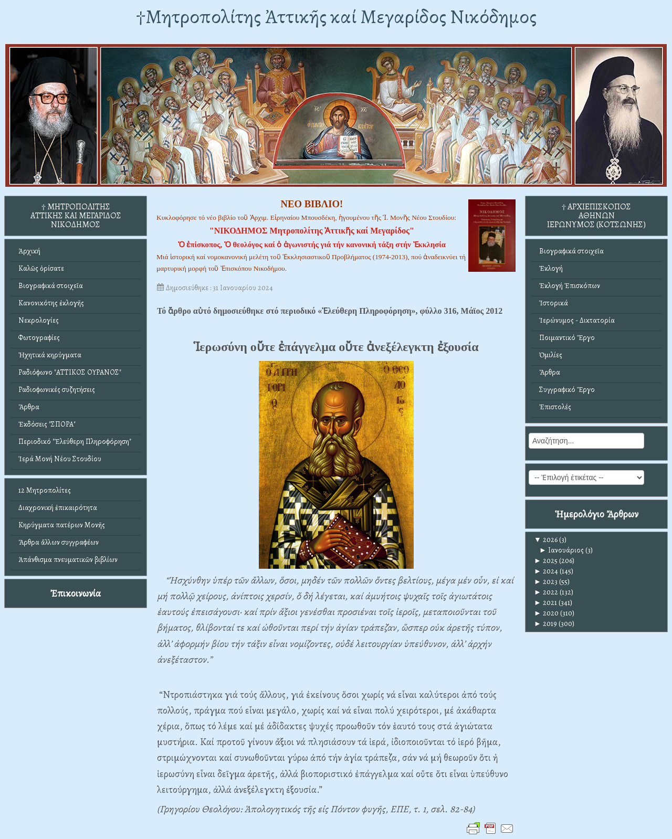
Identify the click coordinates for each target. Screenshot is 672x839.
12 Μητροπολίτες (44, 490)
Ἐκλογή (551, 268)
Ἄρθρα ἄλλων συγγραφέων (58, 542)
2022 (546, 592)
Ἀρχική (29, 251)
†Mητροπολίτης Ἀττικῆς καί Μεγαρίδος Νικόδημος (336, 16)
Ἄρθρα (28, 407)
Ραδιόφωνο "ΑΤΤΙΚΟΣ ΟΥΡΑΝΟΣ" (69, 372)
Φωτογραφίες (39, 338)
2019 (545, 624)
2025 (546, 561)
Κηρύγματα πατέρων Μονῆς (61, 525)
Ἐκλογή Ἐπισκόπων (569, 286)
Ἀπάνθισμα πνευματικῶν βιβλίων (68, 560)
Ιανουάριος (561, 550)
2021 (545, 603)
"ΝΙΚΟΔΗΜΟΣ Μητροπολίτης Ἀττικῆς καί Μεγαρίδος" (311, 230)
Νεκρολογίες (38, 320)
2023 (546, 582)
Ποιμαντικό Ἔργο (567, 338)
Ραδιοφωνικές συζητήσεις (56, 390)
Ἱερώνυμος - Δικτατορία (577, 320)
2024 (546, 571)
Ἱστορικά (553, 303)
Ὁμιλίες (550, 355)
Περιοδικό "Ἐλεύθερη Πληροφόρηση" (74, 442)
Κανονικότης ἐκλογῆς (51, 303)
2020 (546, 613)
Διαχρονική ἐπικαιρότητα (57, 508)
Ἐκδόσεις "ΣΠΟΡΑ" (47, 424)
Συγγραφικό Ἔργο (567, 390)
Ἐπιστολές (555, 407)
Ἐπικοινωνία (75, 593)
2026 (546, 540)
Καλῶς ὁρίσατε (41, 268)
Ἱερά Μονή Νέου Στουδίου (59, 459)
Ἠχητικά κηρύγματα (49, 355)
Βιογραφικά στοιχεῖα (50, 286)
